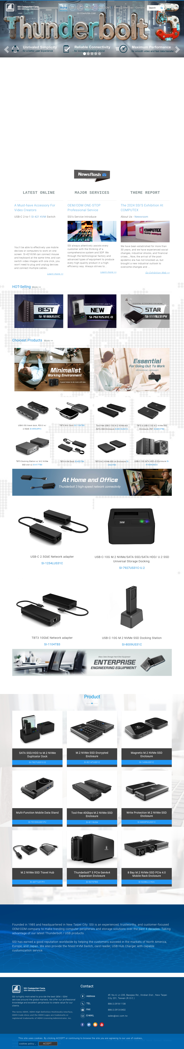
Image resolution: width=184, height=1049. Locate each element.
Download (128, 7)
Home (63, 7)
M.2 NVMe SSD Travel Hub (37, 872)
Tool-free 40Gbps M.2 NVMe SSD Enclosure (92, 814)
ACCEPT (47, 1043)
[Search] (155, 8)
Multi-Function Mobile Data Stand (37, 812)
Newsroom (141, 216)
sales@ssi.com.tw (118, 1016)
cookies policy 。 (28, 1043)
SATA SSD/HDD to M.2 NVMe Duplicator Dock (37, 754)
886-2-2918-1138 (117, 1003)
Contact (140, 7)
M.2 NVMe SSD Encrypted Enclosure (92, 754)
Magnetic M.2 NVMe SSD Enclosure (146, 754)
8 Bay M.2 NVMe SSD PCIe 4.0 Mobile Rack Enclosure (147, 874)
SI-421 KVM (38, 216)
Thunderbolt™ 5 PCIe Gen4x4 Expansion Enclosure (92, 874)
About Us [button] (74, 7)
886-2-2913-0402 (117, 1010)
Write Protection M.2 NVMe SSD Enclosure (146, 814)
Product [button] (89, 7)
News (117, 7)
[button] (6, 49)
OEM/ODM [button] (104, 7)
